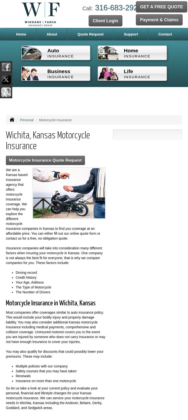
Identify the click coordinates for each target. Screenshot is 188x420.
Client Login (105, 20)
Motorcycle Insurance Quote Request (45, 160)
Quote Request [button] (90, 34)
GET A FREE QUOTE (161, 6)
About (52, 34)
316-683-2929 (118, 7)
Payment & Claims (159, 19)
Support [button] (131, 34)
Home (21, 34)
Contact (165, 34)
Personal (27, 120)
